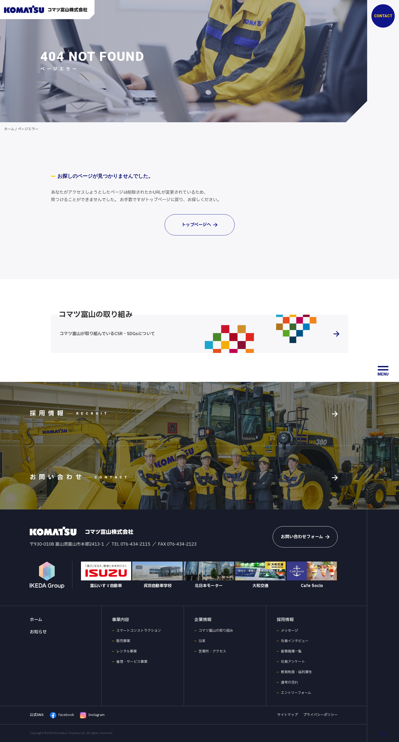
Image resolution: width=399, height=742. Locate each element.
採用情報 (285, 620)
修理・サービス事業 (131, 661)
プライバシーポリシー (320, 715)
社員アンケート (293, 661)
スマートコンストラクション (138, 630)
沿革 (202, 641)
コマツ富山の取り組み (216, 630)
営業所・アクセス (212, 651)
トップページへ (199, 225)
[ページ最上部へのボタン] (383, 733)
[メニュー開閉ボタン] (383, 371)
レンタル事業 (126, 651)
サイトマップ (287, 715)
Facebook (62, 715)
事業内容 (120, 620)
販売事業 (123, 641)
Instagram (92, 715)
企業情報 (202, 620)
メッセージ (289, 630)
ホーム (9, 129)
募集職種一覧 (291, 651)
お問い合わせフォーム (305, 537)
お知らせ (38, 632)
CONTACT (383, 16)
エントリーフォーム (296, 692)
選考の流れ (289, 682)
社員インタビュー (294, 641)
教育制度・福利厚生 (296, 672)
